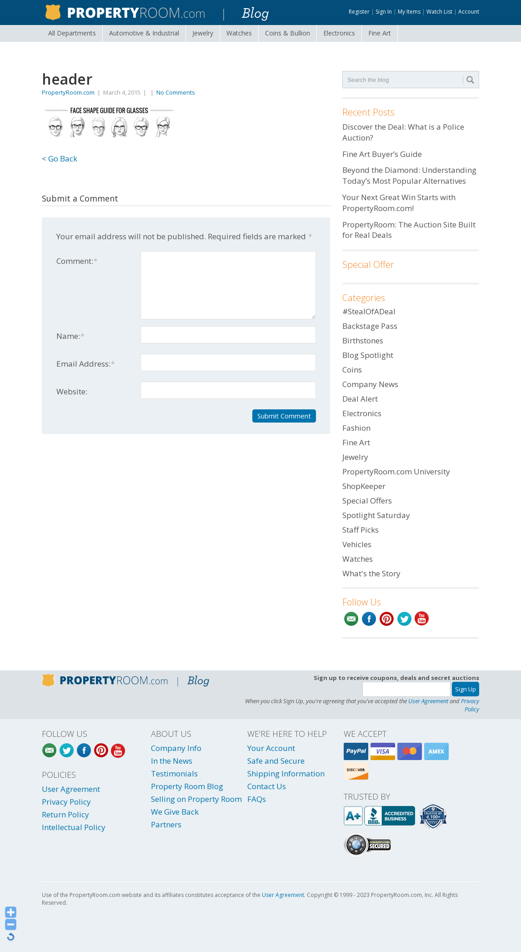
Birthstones (362, 340)
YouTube (422, 618)
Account (468, 11)
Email (351, 618)
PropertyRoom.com (68, 92)
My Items (409, 11)
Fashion (356, 428)
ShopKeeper (364, 486)
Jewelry (202, 33)
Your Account (271, 748)
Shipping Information (286, 773)
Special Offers (367, 500)
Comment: (76, 261)
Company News (370, 384)
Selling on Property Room (196, 799)
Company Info (176, 748)
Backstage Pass (369, 326)
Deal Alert (360, 398)
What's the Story (371, 573)
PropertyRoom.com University (396, 471)
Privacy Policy (470, 705)
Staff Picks (360, 529)
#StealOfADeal (369, 311)
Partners (166, 824)
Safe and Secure (276, 761)
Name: (70, 336)
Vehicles (356, 544)
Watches (239, 33)
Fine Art (379, 33)
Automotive (144, 33)
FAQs (256, 799)
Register (359, 11)
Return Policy (65, 814)
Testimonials (174, 773)
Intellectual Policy (73, 827)
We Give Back (175, 811)
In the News (171, 761)
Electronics (339, 33)
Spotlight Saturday (376, 515)
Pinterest (386, 618)
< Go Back (59, 158)
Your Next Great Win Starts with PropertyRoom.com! (399, 202)
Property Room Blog (187, 786)
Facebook (368, 618)
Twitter (404, 618)
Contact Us (266, 786)
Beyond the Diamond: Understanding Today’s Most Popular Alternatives (409, 175)
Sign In (384, 11)
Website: (71, 391)
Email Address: (85, 363)
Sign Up (465, 689)
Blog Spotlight (367, 355)
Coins (287, 33)
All (72, 33)
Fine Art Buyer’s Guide (382, 154)
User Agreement (428, 701)
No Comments (175, 92)
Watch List (439, 11)
